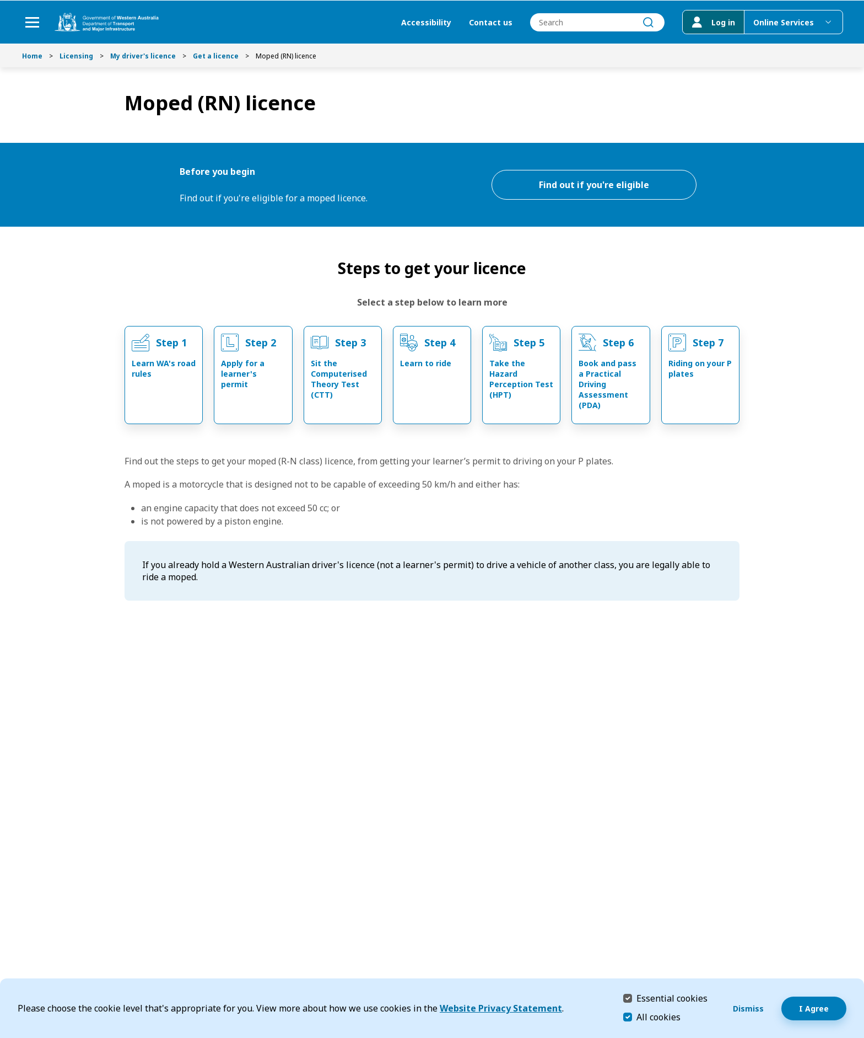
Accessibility (425, 22)
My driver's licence (143, 56)
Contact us (489, 22)
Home (32, 56)
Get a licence (216, 56)
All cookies (658, 1017)
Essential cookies (672, 998)
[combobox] (596, 22)
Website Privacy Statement (501, 1008)
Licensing (76, 56)
